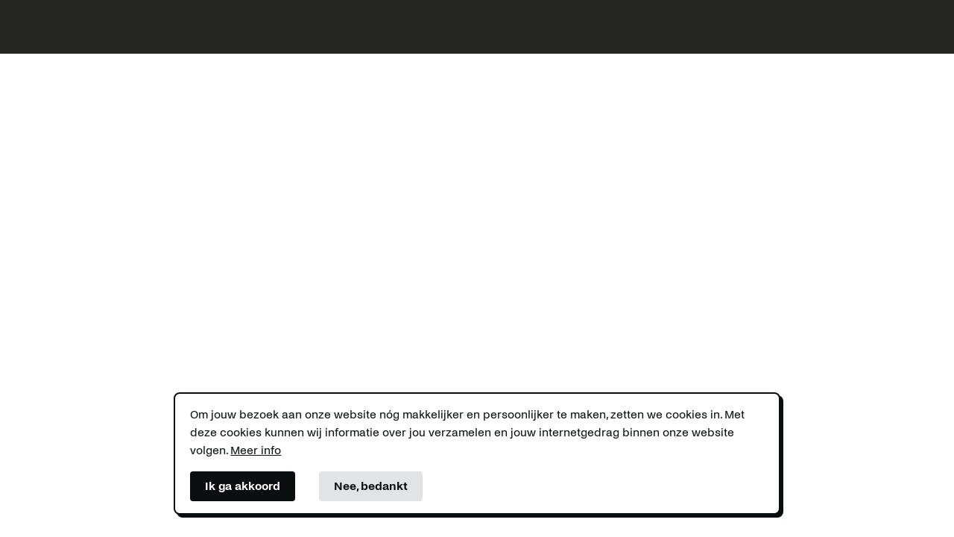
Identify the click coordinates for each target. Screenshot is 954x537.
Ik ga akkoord (242, 486)
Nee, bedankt (371, 486)
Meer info (255, 450)
